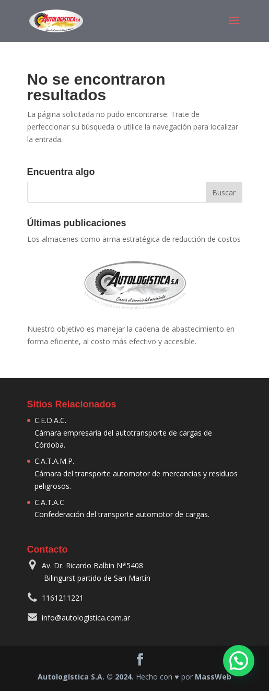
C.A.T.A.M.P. (54, 461)
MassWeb (213, 677)
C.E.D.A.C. (50, 420)
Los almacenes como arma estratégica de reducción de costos (134, 239)
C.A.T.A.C (49, 502)
